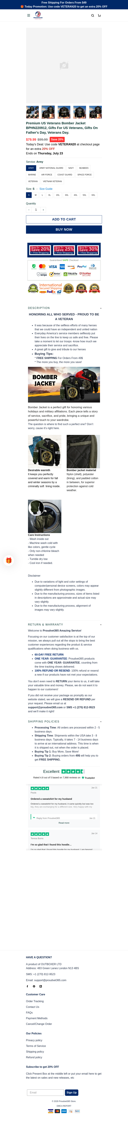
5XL (84, 195)
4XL (75, 195)
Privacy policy (34, 1040)
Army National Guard (51, 168)
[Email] (45, 1092)
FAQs (29, 1012)
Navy (71, 168)
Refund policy (34, 1057)
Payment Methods (37, 1018)
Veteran (33, 181)
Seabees (83, 168)
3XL (66, 195)
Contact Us (32, 1007)
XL (49, 195)
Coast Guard (65, 175)
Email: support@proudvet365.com (46, 980)
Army (39, 161)
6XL (93, 195)
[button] (8, 560)
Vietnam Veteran (52, 181)
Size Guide (46, 188)
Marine (32, 175)
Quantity (31, 203)
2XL (58, 195)
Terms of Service (36, 1046)
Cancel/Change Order (39, 1024)
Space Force (85, 175)
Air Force (46, 175)
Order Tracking (35, 1001)
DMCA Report (64, 1106)
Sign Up (72, 1092)
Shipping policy (35, 1051)
